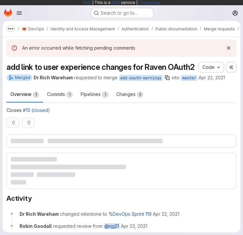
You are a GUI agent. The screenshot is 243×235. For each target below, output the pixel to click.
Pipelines (94, 94)
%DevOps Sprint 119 (130, 214)
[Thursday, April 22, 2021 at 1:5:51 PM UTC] (166, 214)
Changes (129, 94)
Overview (24, 94)
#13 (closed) (36, 110)
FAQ (87, 2)
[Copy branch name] (167, 78)
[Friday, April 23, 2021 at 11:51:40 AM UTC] (134, 226)
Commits (60, 94)
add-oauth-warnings (140, 78)
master (189, 78)
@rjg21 (112, 226)
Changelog (149, 2)
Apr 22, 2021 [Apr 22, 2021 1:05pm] (212, 77)
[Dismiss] (229, 48)
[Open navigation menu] (19, 13)
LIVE (115, 2)
